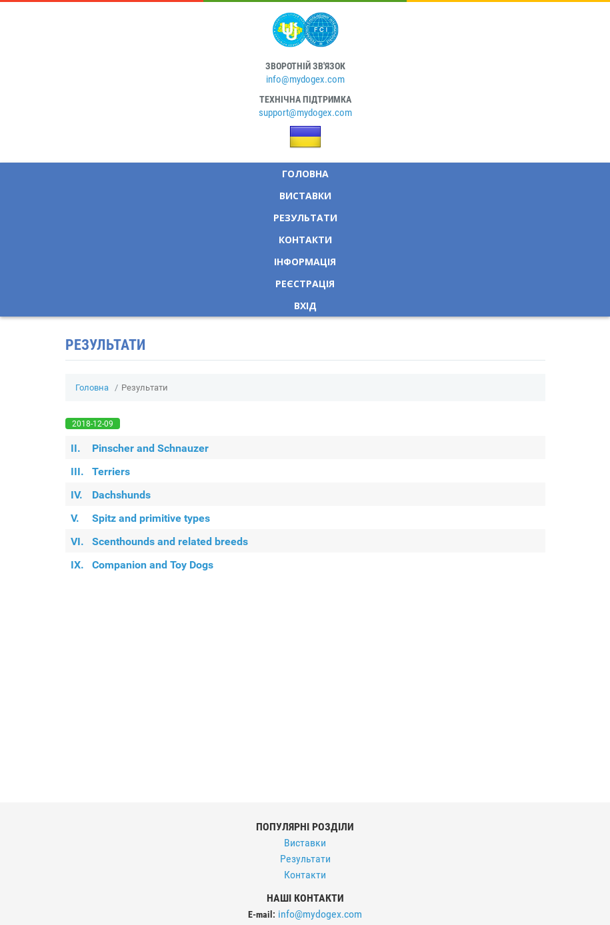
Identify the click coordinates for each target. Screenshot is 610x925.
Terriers (100, 471)
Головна (305, 173)
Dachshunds (111, 494)
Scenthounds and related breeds (159, 541)
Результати (305, 217)
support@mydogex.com (305, 113)
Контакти (305, 239)
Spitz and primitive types (140, 518)
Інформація (305, 261)
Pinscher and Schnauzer (140, 448)
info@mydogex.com (305, 79)
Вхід (305, 305)
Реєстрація (305, 283)
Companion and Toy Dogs (142, 564)
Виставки (305, 195)
